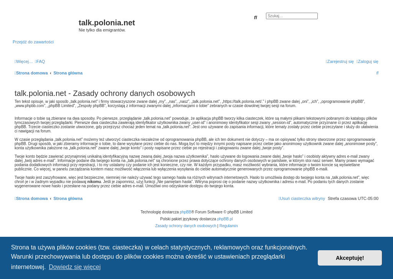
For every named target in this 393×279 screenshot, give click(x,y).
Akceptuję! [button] (350, 258)
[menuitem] (40, 61)
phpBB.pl (225, 219)
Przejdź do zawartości (33, 42)
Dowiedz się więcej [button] (75, 267)
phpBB (186, 212)
